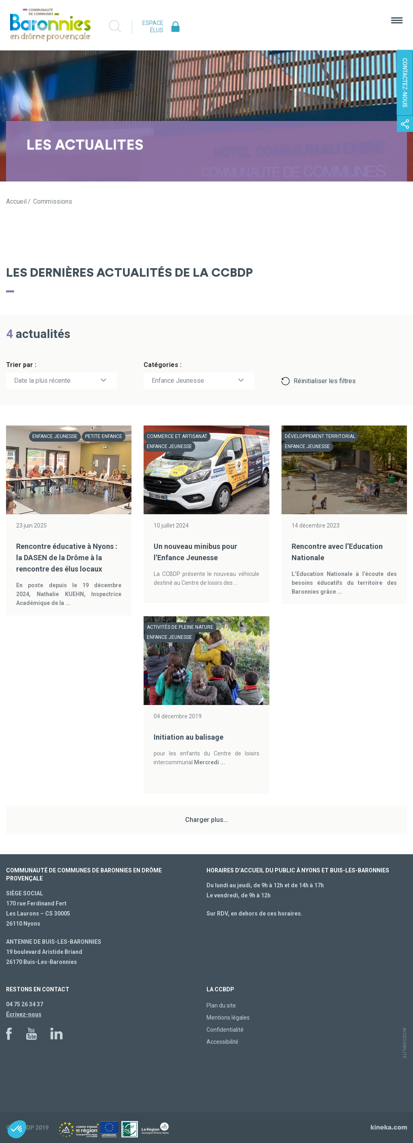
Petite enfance (103, 436)
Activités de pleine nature (180, 627)
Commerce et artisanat (177, 436)
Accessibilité (222, 1042)
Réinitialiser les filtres (325, 381)
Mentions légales (228, 1017)
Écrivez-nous (24, 1014)
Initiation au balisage (188, 737)
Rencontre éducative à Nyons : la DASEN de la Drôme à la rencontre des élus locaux (66, 557)
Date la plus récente (42, 380)
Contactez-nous (405, 83)
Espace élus (152, 26)
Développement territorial (320, 436)
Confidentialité (225, 1029)
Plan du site (221, 1005)
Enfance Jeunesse (178, 380)
